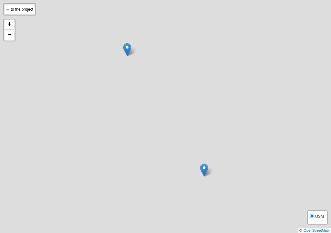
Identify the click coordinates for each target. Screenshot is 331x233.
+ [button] (9, 25)
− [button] (9, 35)
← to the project (19, 9)
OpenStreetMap (316, 230)
